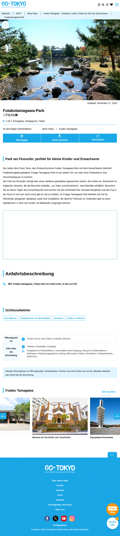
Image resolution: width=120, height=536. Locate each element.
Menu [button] (117, 4)
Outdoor (58, 318)
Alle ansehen (109, 391)
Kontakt (60, 500)
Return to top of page (112, 455)
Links (60, 495)
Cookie (60, 485)
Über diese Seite (60, 480)
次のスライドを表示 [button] (116, 416)
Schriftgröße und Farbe (60, 505)
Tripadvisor (60, 525)
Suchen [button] (103, 4)
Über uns (60, 509)
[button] (99, 4)
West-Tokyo (48, 129)
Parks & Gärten (75, 318)
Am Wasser (10, 318)
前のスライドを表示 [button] (3, 416)
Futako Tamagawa (68, 129)
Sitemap (60, 490)
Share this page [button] (107, 4)
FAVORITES (111, 4)
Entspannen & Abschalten (35, 318)
